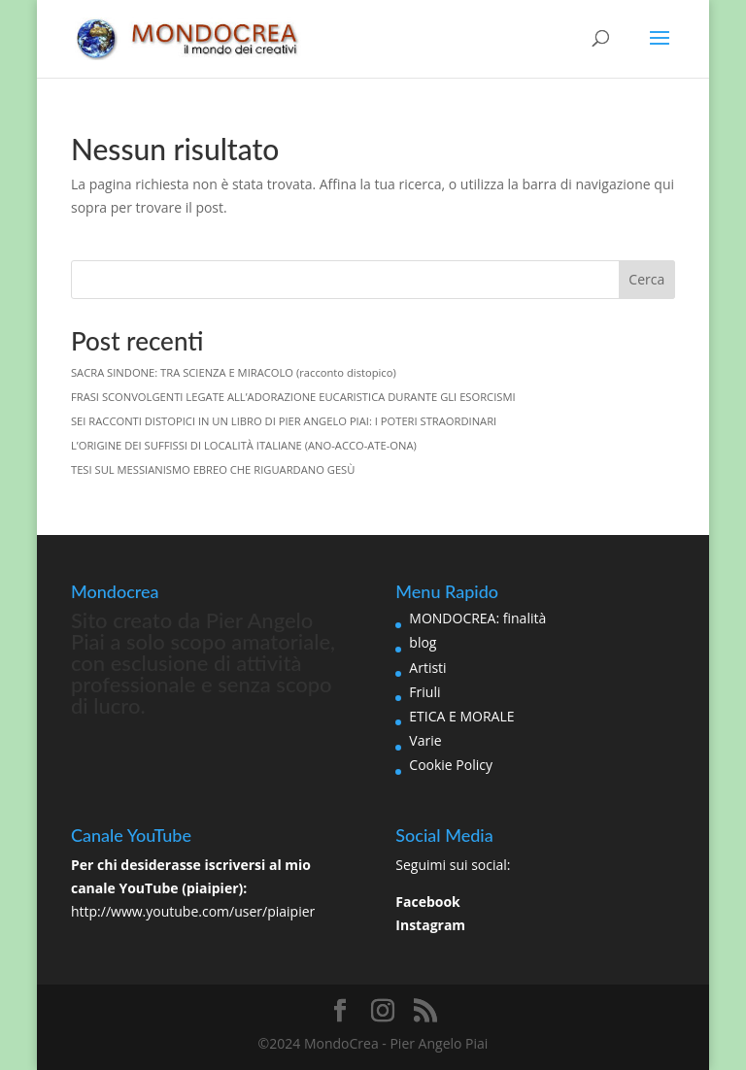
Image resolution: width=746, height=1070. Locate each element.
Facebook (427, 901)
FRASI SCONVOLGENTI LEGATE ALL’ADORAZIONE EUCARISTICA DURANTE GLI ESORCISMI (293, 396)
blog (422, 642)
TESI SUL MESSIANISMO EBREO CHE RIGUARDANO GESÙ (213, 469)
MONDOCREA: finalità (477, 618)
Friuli (424, 692)
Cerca (646, 279)
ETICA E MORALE (461, 716)
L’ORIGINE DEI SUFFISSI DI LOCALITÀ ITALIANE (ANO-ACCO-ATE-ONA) (244, 445)
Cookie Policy (450, 764)
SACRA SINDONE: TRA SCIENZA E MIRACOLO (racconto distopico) (233, 372)
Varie (425, 740)
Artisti (427, 667)
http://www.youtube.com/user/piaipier (193, 911)
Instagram (430, 925)
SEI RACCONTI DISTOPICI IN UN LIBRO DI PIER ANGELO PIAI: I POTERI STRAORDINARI (283, 421)
